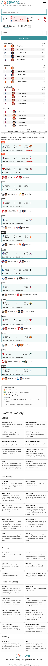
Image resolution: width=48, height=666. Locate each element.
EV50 (3, 461)
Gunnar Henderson (22, 81)
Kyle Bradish (22, 115)
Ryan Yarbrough (23, 125)
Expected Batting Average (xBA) (11, 449)
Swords (27, 533)
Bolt (27, 641)
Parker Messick (23, 112)
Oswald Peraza (21, 60)
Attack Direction (30, 505)
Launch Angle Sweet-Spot (9, 441)
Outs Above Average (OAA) (10, 610)
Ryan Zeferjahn (22, 93)
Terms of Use (9, 660)
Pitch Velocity (6, 553)
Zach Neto (20, 49)
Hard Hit (8, 390)
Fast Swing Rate (30, 481)
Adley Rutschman (22, 68)
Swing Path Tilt (6, 519)
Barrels (4, 431)
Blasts (3, 533)
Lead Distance (6, 598)
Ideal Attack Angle (7, 505)
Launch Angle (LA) (30, 422)
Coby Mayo (20, 46)
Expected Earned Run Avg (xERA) (36, 573)
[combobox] (24, 12)
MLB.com (40, 660)
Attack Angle (29, 493)
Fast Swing (9, 395)
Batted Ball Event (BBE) (32, 441)
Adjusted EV (29, 461)
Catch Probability (7, 624)
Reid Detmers (22, 119)
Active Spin (5, 563)
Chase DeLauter (22, 75)
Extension (5, 573)
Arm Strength (29, 586)
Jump (27, 598)
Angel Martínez (21, 56)
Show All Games (24, 38)
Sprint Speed (5, 641)
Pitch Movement (30, 553)
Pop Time (4, 586)
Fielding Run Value (31, 610)
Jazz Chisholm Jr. (21, 53)
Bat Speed (5, 481)
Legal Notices (30, 660)
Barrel (9, 392)
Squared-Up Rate (30, 519)
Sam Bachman (22, 90)
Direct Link (5, 150)
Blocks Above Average (32, 624)
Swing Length (6, 493)
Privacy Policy (20, 660)
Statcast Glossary (12, 413)
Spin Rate (28, 563)
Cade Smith (22, 122)
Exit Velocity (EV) (7, 422)
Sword (8, 397)
